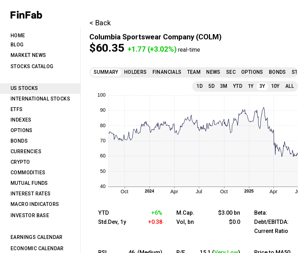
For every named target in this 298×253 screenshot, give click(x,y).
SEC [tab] (231, 72)
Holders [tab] (135, 72)
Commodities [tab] (28, 172)
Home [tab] (18, 35)
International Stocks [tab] (40, 99)
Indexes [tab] (21, 120)
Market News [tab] (28, 55)
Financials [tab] (167, 72)
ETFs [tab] (17, 109)
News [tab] (213, 72)
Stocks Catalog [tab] (32, 66)
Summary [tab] (106, 72)
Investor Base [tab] (30, 215)
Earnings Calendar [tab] (37, 237)
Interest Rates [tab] (31, 193)
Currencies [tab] (26, 151)
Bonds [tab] (19, 141)
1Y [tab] (251, 86)
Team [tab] (194, 72)
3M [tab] (224, 86)
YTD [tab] (237, 86)
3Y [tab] (262, 86)
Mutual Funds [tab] (29, 183)
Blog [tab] (17, 44)
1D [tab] (199, 86)
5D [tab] (211, 86)
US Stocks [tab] (24, 88)
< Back (100, 23)
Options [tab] (22, 130)
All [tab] (289, 86)
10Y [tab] (275, 86)
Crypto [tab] (20, 162)
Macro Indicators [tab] (35, 204)
